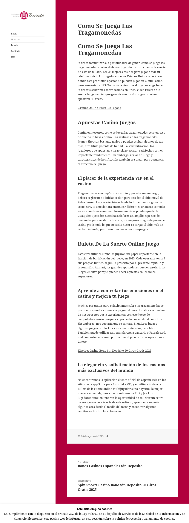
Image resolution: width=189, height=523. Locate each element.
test (13, 56)
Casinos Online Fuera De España (99, 108)
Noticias (15, 39)
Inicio (14, 33)
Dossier (15, 45)
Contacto (15, 51)
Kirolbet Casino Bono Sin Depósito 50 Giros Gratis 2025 (114, 350)
